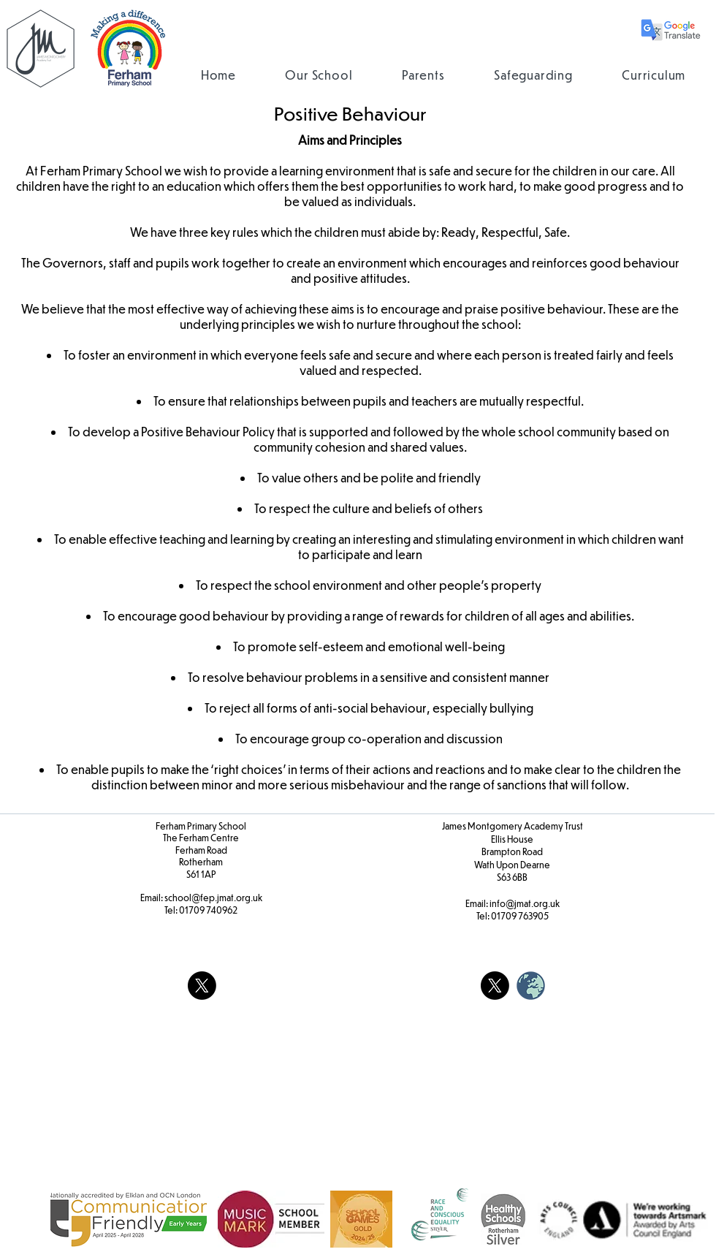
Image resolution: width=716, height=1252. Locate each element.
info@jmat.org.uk (525, 903)
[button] (319, 75)
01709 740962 (208, 910)
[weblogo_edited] (531, 985)
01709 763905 (520, 916)
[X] (202, 985)
